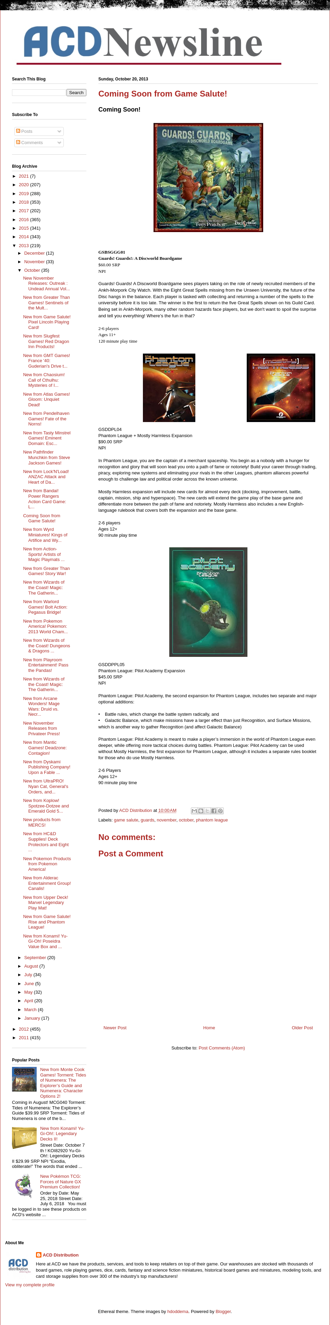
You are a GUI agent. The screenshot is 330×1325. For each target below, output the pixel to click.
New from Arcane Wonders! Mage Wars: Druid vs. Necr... (41, 706)
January (32, 1018)
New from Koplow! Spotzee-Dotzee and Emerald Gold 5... (46, 806)
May (29, 992)
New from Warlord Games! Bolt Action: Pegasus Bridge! (45, 607)
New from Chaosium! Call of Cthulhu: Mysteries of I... (43, 380)
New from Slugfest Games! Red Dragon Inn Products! (46, 341)
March (31, 1009)
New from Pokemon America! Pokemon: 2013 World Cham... (45, 626)
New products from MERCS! (41, 822)
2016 (24, 219)
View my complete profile (29, 1284)
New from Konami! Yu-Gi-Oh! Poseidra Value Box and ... (45, 941)
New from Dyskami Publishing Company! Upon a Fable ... (46, 767)
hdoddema (177, 1311)
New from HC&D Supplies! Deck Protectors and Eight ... (46, 841)
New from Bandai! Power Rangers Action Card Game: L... (44, 498)
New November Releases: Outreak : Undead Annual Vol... (46, 283)
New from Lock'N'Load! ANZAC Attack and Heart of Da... (46, 477)
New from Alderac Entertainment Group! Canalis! (47, 883)
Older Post (302, 1027)
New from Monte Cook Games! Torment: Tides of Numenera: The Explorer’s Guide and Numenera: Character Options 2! (63, 1083)
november (166, 820)
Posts (24, 131)
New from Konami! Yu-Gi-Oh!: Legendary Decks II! (62, 1134)
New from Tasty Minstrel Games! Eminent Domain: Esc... (46, 438)
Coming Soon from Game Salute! (41, 518)
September (35, 957)
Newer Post (114, 1027)
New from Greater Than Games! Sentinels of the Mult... (46, 302)
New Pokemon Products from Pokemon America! (47, 864)
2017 (24, 210)
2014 (24, 236)
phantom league (212, 820)
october (186, 820)
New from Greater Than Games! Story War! (46, 571)
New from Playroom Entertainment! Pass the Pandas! (45, 665)
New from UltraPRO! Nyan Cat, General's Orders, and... (45, 786)
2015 (24, 228)
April (29, 1000)
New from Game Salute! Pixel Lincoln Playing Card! (47, 322)
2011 (24, 1037)
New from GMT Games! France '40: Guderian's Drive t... (46, 361)
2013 (24, 245)
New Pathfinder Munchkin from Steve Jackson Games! (46, 457)
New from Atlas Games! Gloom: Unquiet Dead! (46, 399)
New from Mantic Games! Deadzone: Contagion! (44, 747)
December (35, 253)
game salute (126, 820)
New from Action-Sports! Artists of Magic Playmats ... (43, 554)
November (35, 261)
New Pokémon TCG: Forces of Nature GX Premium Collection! (60, 1181)
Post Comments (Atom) (222, 1047)
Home (209, 1027)
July (29, 974)
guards (148, 820)
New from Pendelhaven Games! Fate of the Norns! (46, 418)
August (31, 966)
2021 (24, 176)
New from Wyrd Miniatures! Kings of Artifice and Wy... (45, 535)
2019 (24, 193)
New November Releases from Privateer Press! (41, 728)
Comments (29, 142)
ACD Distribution (61, 1255)
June (29, 983)
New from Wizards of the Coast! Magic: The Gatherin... (43, 587)
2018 (24, 202)
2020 (24, 184)
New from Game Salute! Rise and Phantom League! (47, 922)
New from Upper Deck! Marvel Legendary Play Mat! (45, 902)
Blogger (223, 1311)
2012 (24, 1029)
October (32, 270)
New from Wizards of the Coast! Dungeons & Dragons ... (46, 645)
